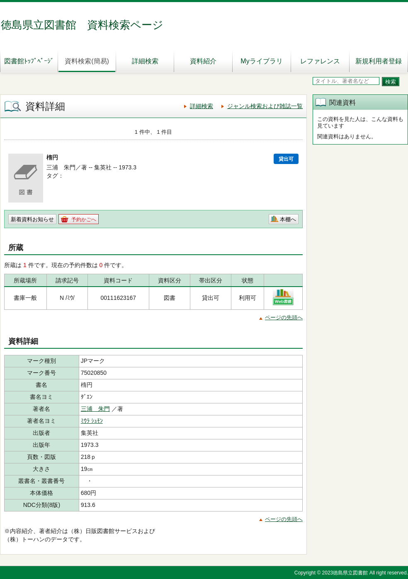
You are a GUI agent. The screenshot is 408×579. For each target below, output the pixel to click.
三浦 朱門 (95, 408)
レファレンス (320, 61)
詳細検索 (145, 61)
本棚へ (288, 219)
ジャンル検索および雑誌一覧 (265, 106)
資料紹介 (203, 61)
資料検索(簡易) (87, 61)
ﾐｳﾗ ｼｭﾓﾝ (92, 420)
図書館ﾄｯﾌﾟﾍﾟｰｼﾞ (29, 61)
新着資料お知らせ (32, 219)
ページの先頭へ (284, 317)
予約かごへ (83, 219)
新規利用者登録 (378, 61)
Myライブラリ (261, 61)
